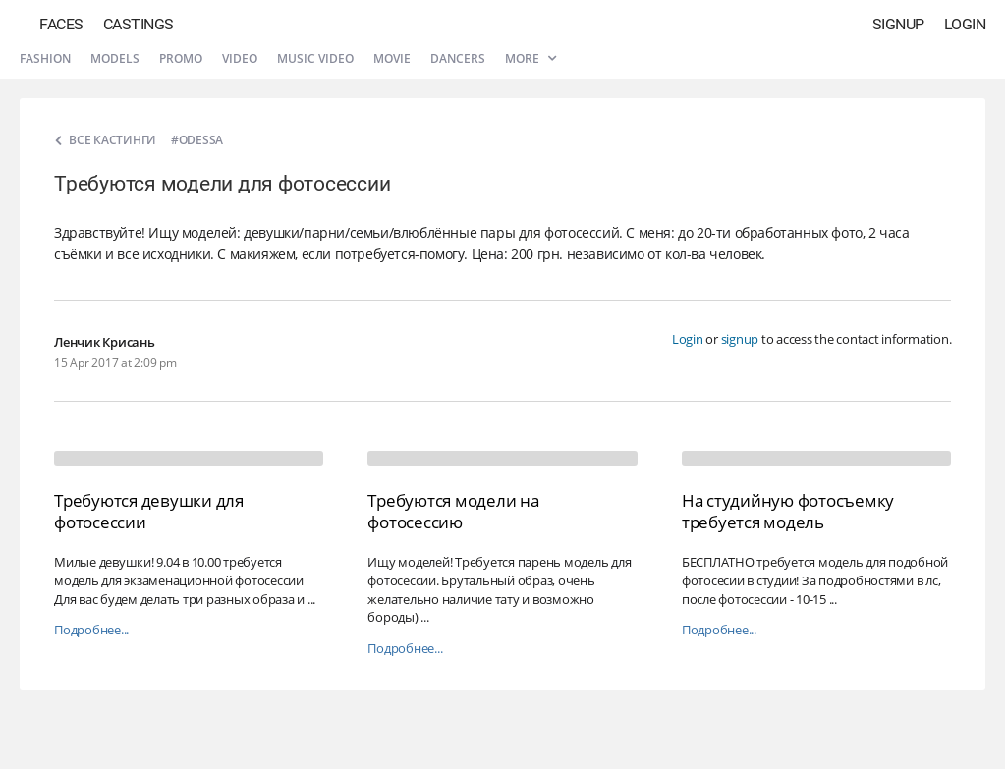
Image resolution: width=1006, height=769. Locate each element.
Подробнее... (91, 630)
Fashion (45, 58)
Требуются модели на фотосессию (452, 511)
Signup (898, 24)
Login (965, 24)
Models (115, 58)
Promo (180, 58)
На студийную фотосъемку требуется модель (788, 511)
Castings (138, 24)
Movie (392, 58)
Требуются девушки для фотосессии (149, 511)
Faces (61, 24)
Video (239, 58)
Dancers (457, 58)
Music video (315, 58)
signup (740, 339)
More (530, 58)
